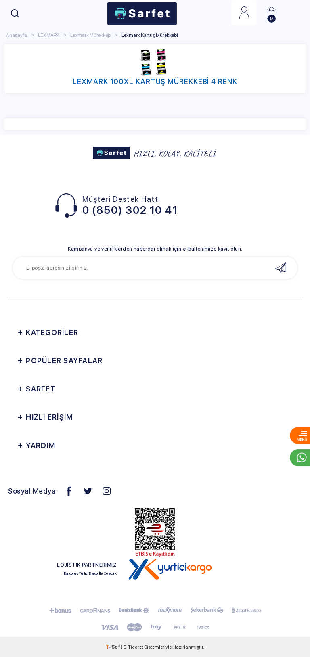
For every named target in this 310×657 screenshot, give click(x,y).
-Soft (115, 647)
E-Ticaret (133, 647)
